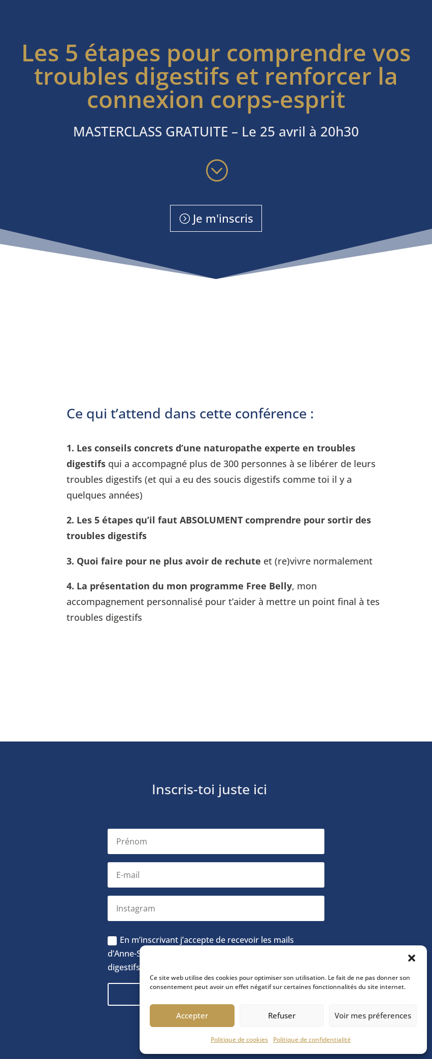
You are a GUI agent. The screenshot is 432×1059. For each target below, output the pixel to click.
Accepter (192, 1015)
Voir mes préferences (373, 1015)
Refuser (281, 1015)
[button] (412, 958)
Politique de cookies (239, 1039)
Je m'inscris (223, 218)
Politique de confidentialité (312, 1039)
